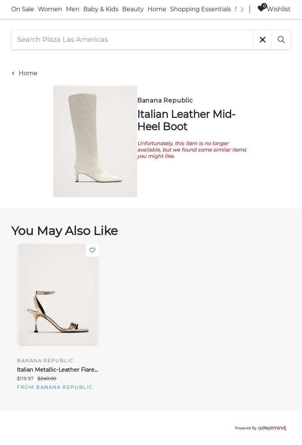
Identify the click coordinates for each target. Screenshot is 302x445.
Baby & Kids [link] (100, 9)
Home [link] (157, 9)
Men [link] (72, 9)
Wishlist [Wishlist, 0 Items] (274, 9)
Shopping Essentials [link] (200, 9)
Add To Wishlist (92, 250)
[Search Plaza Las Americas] (132, 39)
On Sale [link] (22, 9)
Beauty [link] (133, 9)
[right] (242, 9)
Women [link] (50, 9)
